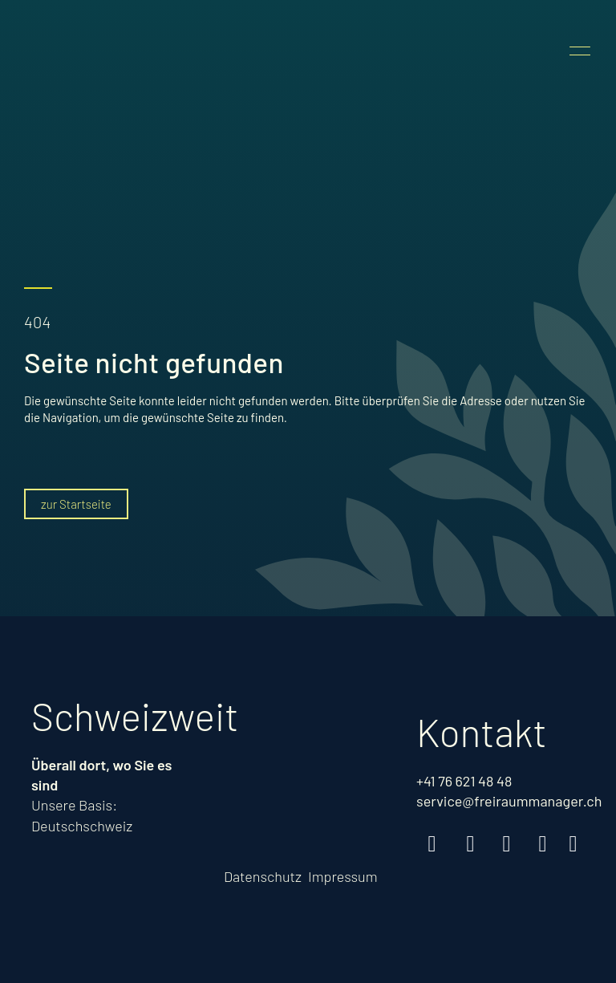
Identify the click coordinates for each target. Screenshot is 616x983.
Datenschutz (263, 876)
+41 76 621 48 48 (464, 781)
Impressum (343, 876)
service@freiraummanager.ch (509, 801)
